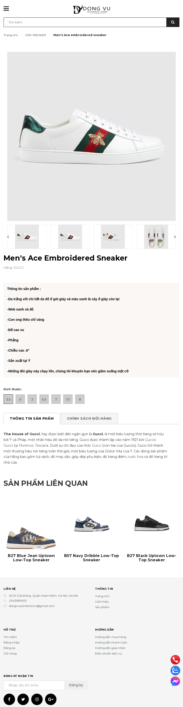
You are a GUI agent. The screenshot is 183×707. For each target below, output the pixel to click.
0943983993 (18, 594)
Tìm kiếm (10, 630)
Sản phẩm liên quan (46, 476)
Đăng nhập (12, 636)
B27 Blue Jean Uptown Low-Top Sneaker (31, 551)
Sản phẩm (102, 600)
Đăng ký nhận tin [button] (18, 669)
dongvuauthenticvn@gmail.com (32, 599)
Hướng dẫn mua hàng (110, 630)
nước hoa (135, 450)
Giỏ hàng (10, 647)
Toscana (41, 439)
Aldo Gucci (92, 439)
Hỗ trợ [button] (9, 623)
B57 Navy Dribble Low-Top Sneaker (91, 551)
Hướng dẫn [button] (104, 623)
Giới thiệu (102, 595)
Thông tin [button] (104, 582)
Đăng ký (9, 641)
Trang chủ (102, 589)
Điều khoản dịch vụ (108, 647)
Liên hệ (10, 582)
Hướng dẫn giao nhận (110, 641)
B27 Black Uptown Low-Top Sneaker (152, 551)
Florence (26, 439)
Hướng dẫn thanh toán (111, 636)
